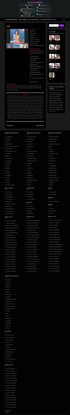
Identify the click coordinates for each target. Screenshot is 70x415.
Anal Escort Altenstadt (11, 220)
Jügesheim (30, 168)
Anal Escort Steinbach (11, 383)
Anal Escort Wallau (10, 392)
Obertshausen (52, 175)
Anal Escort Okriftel (53, 263)
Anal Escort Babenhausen (12, 227)
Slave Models (9, 206)
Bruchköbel (8, 160)
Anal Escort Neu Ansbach (55, 237)
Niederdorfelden (53, 165)
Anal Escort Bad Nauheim (11, 232)
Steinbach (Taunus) (10, 303)
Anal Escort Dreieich (10, 254)
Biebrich (8, 156)
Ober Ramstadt (52, 172)
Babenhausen (9, 144)
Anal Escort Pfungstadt (54, 266)
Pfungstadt (8, 279)
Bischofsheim (9, 158)
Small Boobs (30, 206)
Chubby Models (31, 199)
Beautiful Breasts (31, 208)
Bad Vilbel (8, 153)
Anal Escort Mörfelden (54, 229)
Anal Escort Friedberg (11, 271)
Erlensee (8, 180)
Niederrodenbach (53, 170)
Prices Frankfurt (23, 19)
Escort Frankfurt (35, 2)
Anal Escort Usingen (10, 390)
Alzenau (8, 141)
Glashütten (30, 141)
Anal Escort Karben (32, 251)
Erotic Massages (9, 213)
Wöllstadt (8, 328)
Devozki (7, 412)
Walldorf (8, 315)
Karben (29, 170)
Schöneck (8, 296)
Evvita (50, 42)
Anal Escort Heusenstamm (34, 237)
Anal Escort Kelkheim (32, 254)
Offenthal (51, 182)
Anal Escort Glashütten (33, 222)
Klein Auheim (31, 177)
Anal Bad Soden (9, 235)
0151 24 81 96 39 (29, 5)
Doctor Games (9, 194)
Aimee (50, 60)
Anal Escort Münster (53, 234)
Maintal (51, 146)
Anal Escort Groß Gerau (33, 225)
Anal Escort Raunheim (54, 268)
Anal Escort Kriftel (32, 266)
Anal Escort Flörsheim (11, 268)
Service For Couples (10, 204)
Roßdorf (8, 291)
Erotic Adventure (9, 339)
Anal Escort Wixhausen (11, 404)
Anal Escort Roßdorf (10, 371)
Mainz (50, 148)
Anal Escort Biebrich (10, 240)
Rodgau (7, 287)
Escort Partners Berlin (54, 201)
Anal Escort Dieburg (10, 249)
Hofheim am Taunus (32, 160)
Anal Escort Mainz (53, 227)
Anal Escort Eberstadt (11, 256)
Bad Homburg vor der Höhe (12, 146)
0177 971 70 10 (42, 5)
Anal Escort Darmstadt (11, 247)
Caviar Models (9, 199)
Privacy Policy (52, 210)
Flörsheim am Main (10, 184)
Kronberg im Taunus (53, 136)
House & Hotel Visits (10, 349)
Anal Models (9, 192)
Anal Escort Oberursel (54, 256)
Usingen (8, 311)
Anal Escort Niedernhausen (55, 246)
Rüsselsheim (9, 294)
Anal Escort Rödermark (54, 270)
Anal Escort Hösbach (32, 244)
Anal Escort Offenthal (54, 261)
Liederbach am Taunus (54, 144)
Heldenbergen (31, 153)
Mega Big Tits (31, 213)
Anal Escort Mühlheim (54, 232)
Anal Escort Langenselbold (55, 220)
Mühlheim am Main (53, 153)
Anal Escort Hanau (32, 230)
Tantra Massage (9, 211)
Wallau (7, 313)
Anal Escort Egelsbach (11, 259)
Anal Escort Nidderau (54, 241)
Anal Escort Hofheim (32, 242)
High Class (8, 342)
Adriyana (51, 70)
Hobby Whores (9, 344)
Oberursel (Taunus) (53, 177)
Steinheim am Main (10, 306)
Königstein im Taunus (32, 180)
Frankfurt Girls (25, 11)
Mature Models (52, 194)
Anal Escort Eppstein (10, 261)
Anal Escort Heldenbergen (33, 234)
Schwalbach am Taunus (11, 299)
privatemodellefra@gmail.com (27, 8)
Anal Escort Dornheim (11, 252)
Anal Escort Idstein (32, 247)
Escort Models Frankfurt (11, 19)
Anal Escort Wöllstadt (11, 407)
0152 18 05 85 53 (41, 11)
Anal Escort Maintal (53, 225)
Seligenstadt (9, 301)
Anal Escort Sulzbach (11, 387)
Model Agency (9, 354)
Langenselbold (52, 141)
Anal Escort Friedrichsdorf (33, 220)
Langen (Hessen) (53, 139)
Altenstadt (8, 139)
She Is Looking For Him (11, 359)
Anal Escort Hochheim (33, 239)
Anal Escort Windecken (11, 402)
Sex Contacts (9, 361)
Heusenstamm (31, 156)
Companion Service (10, 337)
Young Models (52, 192)
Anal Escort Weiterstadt (11, 397)
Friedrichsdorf (31, 139)
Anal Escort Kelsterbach (33, 256)
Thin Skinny (30, 192)
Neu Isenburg (52, 160)
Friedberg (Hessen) (32, 136)
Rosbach (8, 289)
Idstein (29, 165)
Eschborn (8, 182)
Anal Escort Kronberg (32, 268)
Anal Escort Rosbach (10, 368)
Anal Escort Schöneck (11, 375)
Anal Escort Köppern (32, 263)
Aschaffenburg (9, 136)
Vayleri (56, 70)
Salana (50, 79)
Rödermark (8, 284)
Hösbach (30, 163)
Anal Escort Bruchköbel (11, 244)
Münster (51, 156)
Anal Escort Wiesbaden (11, 399)
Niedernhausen (52, 168)
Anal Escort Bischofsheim (12, 242)
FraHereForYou (41, 8)
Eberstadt (8, 172)
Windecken (8, 323)
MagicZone (40, 14)
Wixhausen (8, 325)
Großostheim (30, 146)
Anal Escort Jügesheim (33, 249)
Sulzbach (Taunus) (10, 308)
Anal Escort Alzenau (10, 223)
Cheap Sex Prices (10, 335)
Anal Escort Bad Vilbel (11, 237)
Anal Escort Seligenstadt (11, 380)
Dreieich (8, 170)
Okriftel (51, 184)
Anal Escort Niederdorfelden (55, 244)
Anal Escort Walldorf (10, 395)
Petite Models (31, 194)
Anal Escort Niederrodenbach (55, 249)
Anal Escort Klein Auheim (33, 259)
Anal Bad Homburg (10, 230)
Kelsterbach (30, 175)
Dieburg (8, 165)
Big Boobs (30, 211)
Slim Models (30, 196)
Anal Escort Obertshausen (55, 254)
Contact (51, 208)
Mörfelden (51, 151)
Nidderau (51, 163)
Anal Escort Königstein (33, 261)
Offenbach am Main (53, 180)
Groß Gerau (30, 144)
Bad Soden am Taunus (11, 151)
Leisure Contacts (10, 351)
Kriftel (29, 184)
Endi (56, 51)
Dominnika (51, 51)
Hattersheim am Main (32, 151)
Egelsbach (8, 175)
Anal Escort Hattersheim (33, 232)
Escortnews (8, 410)
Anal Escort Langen (32, 271)
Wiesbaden (8, 320)
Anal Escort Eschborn (11, 266)
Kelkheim (30, 172)
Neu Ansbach (52, 158)
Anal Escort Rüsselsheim (11, 373)
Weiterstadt (8, 318)
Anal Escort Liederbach (54, 222)
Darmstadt (8, 163)
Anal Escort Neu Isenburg (55, 239)
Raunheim (8, 282)
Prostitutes (8, 356)
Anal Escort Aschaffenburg (12, 225)
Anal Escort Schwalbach (11, 378)
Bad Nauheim (9, 148)
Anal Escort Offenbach (54, 258)
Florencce (57, 42)
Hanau (29, 148)
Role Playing (9, 201)
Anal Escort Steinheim (11, 385)
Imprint (50, 213)
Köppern (29, 182)
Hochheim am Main (32, 158)
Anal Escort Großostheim (33, 227)
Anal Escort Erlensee (10, 264)
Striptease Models (10, 208)
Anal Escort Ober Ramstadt (55, 251)
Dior (56, 60)
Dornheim (8, 168)
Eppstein (8, 177)
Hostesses (8, 347)
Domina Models (9, 196)
